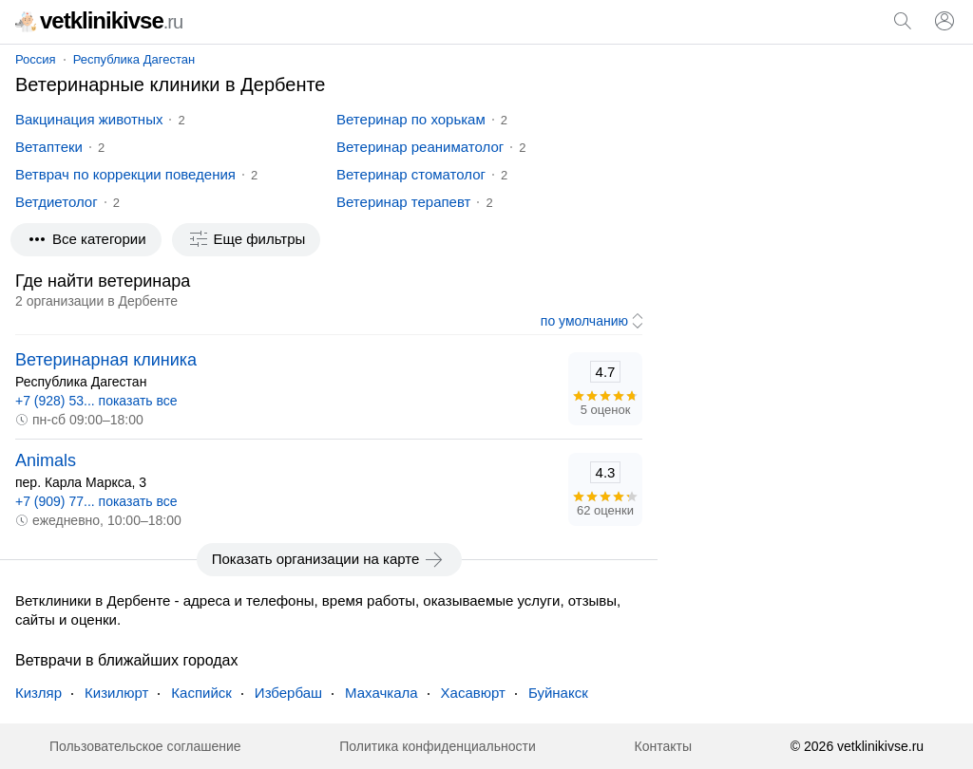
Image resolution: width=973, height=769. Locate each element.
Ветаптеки (49, 147)
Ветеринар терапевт (403, 202)
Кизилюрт (116, 693)
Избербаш (288, 693)
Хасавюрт (473, 693)
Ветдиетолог (56, 202)
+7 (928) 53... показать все (96, 400)
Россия (35, 59)
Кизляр (38, 693)
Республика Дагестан (134, 59)
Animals (45, 460)
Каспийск (201, 693)
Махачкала (381, 693)
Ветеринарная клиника (106, 359)
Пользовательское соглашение (145, 746)
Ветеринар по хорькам (411, 119)
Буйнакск (558, 693)
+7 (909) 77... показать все (96, 501)
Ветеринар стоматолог (411, 174)
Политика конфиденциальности (437, 746)
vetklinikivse (98, 20)
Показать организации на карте (329, 559)
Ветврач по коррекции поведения (125, 174)
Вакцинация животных (88, 119)
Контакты (663, 746)
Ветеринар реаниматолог (420, 147)
